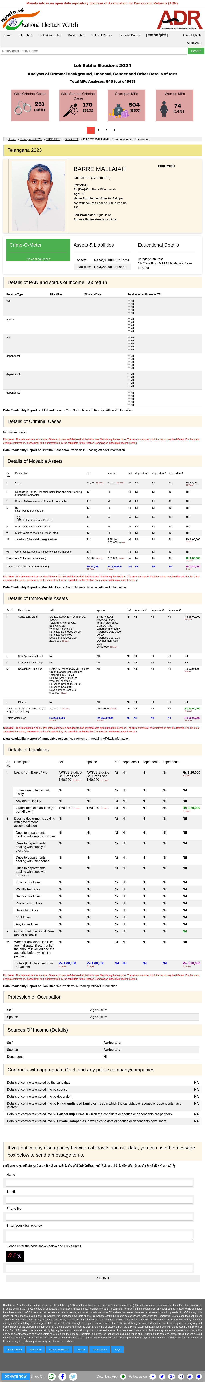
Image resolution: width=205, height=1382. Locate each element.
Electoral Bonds (129, 35)
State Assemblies (50, 35)
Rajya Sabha (76, 35)
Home (7, 35)
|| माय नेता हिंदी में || (157, 35)
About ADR (194, 42)
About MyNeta (192, 35)
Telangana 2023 (31, 139)
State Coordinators (59, 1349)
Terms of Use (100, 1349)
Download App (107, 1376)
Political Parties (102, 35)
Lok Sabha (25, 35)
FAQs (117, 1349)
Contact (81, 1349)
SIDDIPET (53, 139)
